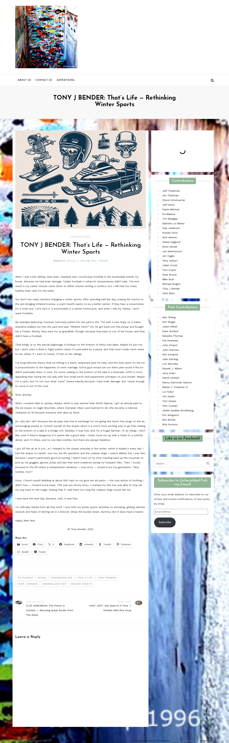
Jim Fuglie (168, 256)
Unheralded (80, 236)
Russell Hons (170, 232)
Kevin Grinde (169, 246)
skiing (42, 578)
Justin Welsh (169, 326)
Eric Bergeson (170, 415)
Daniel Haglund (171, 242)
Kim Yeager (169, 321)
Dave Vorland (170, 331)
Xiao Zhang (169, 317)
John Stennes (170, 349)
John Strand (169, 345)
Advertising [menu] (66, 80)
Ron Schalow (170, 354)
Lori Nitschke (170, 363)
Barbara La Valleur (173, 223)
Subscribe (165, 522)
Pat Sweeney (170, 340)
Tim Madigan (170, 218)
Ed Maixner (169, 214)
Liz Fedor (168, 391)
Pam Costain (169, 405)
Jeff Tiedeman (171, 190)
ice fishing (25, 578)
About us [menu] (24, 80)
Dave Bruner (169, 274)
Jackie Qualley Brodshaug (177, 410)
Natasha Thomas (172, 335)
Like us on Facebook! (182, 438)
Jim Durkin (168, 396)
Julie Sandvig (170, 359)
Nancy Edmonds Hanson (177, 382)
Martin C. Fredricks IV (175, 387)
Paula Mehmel (170, 209)
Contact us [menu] (43, 80)
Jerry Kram (169, 373)
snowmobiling (61, 578)
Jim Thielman (170, 195)
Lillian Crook (169, 265)
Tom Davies (169, 401)
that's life (85, 578)
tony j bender (27, 584)
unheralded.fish (54, 584)
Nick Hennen (169, 237)
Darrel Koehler (170, 377)
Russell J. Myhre (172, 368)
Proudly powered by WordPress (150, 740)
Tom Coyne (169, 270)
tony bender (107, 578)
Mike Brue (168, 279)
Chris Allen (168, 293)
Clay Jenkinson (171, 228)
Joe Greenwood (172, 251)
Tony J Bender (99, 260)
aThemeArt (206, 740)
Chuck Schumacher (173, 200)
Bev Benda (168, 419)
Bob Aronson (170, 424)
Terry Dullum (169, 260)
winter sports (81, 584)
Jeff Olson (168, 204)
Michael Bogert (171, 283)
